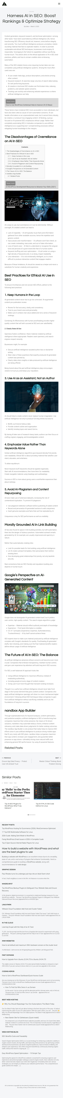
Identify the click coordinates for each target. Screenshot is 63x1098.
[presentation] (16, 790)
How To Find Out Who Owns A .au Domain (21, 987)
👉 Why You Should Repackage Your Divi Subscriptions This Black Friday (28, 1004)
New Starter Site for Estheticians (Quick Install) (22, 1018)
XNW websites (8, 941)
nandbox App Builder (13, 174)
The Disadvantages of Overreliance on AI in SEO (22, 151)
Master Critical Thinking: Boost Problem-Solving (47, 761)
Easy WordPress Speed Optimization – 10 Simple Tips (21, 1053)
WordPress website (34, 862)
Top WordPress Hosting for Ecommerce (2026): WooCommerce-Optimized (29, 828)
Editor (27, 26)
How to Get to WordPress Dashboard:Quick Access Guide (22, 976)
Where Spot (7, 884)
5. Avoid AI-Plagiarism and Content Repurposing (25, 164)
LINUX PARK (6, 905)
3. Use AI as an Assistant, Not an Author (22, 159)
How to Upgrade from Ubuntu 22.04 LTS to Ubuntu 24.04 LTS (24, 959)
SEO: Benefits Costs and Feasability (14, 1036)
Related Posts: (14, 176)
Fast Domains (8, 955)
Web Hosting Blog (10, 1032)
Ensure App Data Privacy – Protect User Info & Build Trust (16, 761)
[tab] (28, 814)
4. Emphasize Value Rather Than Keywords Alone (26, 161)
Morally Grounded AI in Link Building (18, 166)
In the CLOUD (7, 923)
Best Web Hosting (10, 1000)
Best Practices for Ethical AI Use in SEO (19, 154)
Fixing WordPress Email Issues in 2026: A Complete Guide (23, 839)
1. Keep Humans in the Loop (19, 156)
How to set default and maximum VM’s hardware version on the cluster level (29, 945)
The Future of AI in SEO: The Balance (18, 171)
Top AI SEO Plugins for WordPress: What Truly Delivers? (13, 806)
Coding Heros (8, 971)
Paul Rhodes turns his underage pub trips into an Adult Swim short (26, 874)
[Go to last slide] (4, 797)
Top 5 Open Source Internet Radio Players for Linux (20, 843)
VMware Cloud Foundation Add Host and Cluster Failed (22, 909)
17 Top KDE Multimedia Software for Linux (17, 832)
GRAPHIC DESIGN (9, 869)
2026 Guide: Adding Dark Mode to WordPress (18, 836)
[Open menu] (59, 3)
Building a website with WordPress (14, 857)
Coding (31, 11)
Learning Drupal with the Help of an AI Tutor (18, 927)
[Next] (59, 797)
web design (22, 865)
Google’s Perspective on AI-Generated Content (21, 169)
